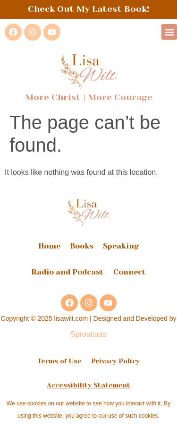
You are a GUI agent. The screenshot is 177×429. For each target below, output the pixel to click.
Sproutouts (88, 334)
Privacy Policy (115, 361)
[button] (169, 32)
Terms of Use (59, 361)
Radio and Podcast (67, 271)
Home (49, 245)
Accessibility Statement (88, 385)
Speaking (121, 245)
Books (81, 245)
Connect (129, 271)
